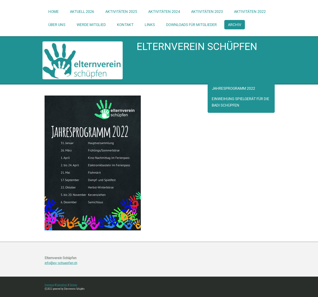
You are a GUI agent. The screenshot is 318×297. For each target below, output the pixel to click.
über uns (56, 24)
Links (150, 24)
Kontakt (125, 24)
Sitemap (73, 285)
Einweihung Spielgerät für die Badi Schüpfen (240, 102)
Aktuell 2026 (82, 11)
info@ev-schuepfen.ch (61, 263)
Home (53, 11)
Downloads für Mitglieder (191, 24)
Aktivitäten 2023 (207, 11)
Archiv (234, 24)
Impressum (49, 285)
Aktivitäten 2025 (121, 11)
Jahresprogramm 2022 (233, 88)
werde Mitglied (91, 24)
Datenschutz (62, 285)
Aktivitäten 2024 (164, 11)
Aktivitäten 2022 (250, 11)
